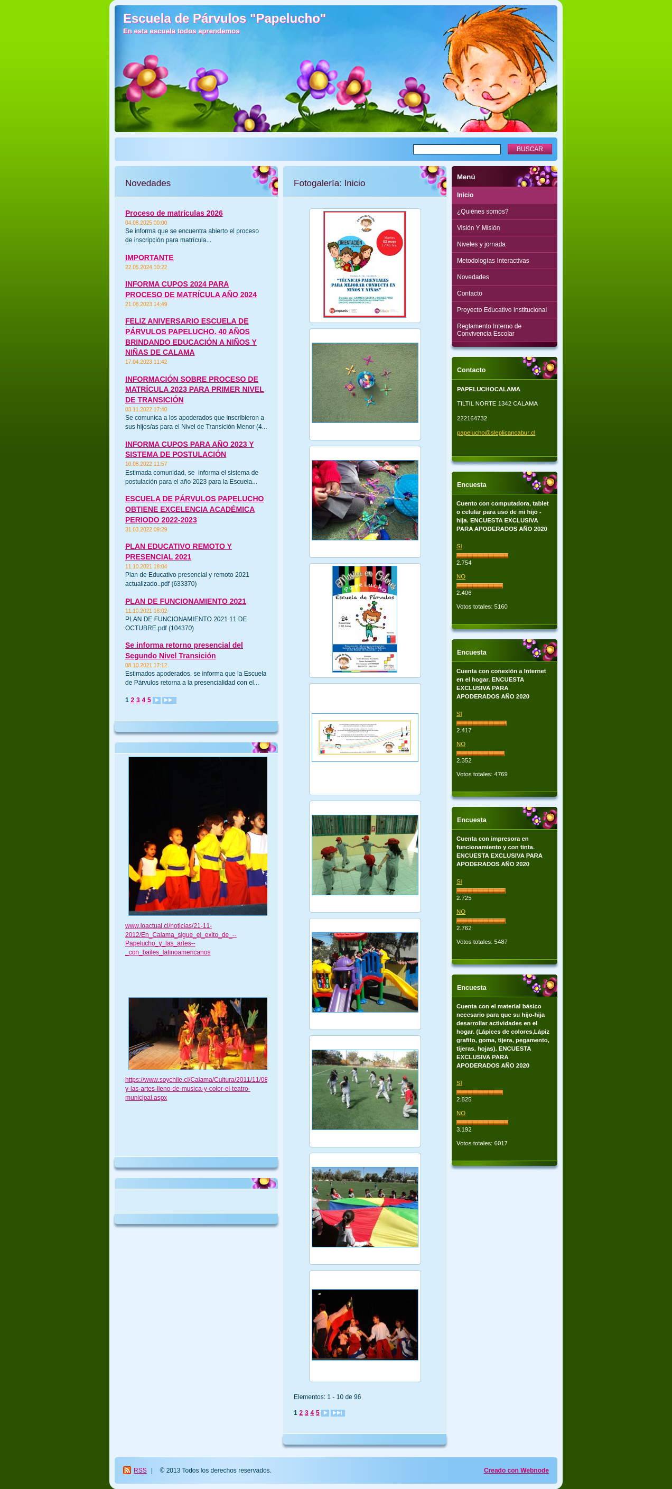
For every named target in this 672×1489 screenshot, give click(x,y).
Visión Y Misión (478, 228)
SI (459, 546)
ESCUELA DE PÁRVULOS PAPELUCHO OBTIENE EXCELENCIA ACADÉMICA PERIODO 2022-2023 (194, 508)
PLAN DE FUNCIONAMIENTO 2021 (185, 601)
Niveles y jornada (481, 244)
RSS (140, 1470)
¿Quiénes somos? (482, 211)
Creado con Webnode (516, 1470)
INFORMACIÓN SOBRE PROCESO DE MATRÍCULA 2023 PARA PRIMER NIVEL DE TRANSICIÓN (194, 389)
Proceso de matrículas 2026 (174, 213)
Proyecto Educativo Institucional (502, 310)
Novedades (473, 277)
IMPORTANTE (149, 257)
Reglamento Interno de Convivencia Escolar (489, 330)
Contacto (469, 293)
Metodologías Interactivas (493, 260)
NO (460, 576)
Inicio (465, 195)
